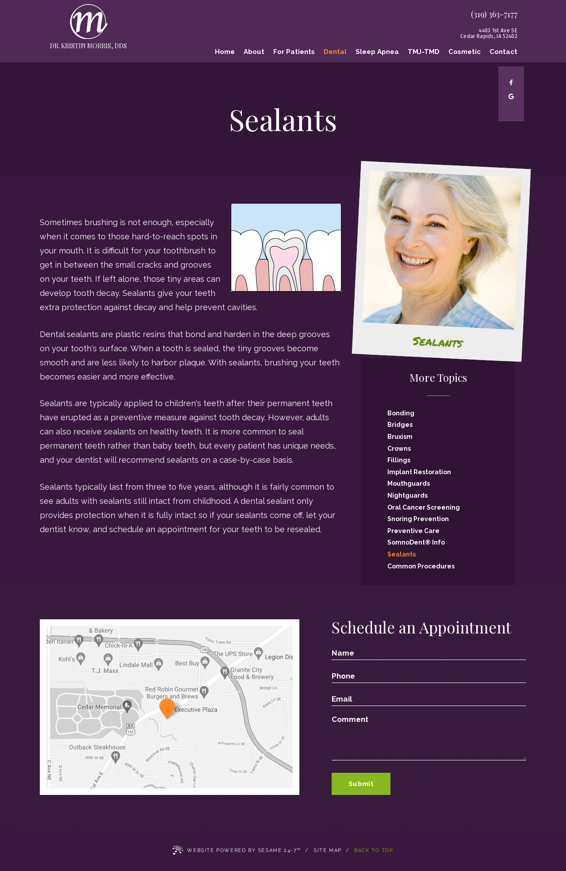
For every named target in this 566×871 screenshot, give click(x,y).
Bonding (400, 413)
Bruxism (400, 436)
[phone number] (429, 676)
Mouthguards (408, 483)
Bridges (400, 424)
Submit (361, 784)
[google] (511, 97)
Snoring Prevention (418, 518)
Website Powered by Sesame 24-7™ (236, 851)
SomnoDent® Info (416, 542)
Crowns (399, 448)
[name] (429, 653)
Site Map (328, 850)
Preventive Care (413, 530)
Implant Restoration (419, 472)
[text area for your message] (429, 737)
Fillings (398, 460)
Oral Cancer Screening (423, 507)
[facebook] (511, 82)
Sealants (401, 554)
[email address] (429, 699)
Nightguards (407, 495)
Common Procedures (421, 566)
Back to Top (374, 850)
